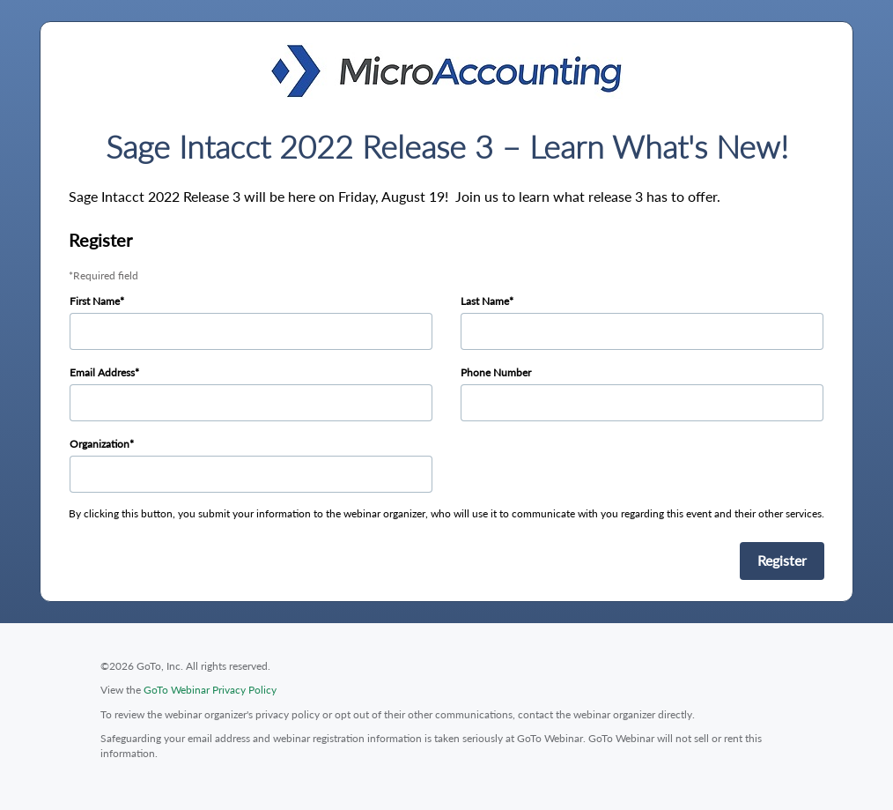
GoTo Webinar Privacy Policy (210, 689)
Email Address (102, 372)
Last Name (485, 301)
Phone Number (496, 372)
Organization (99, 443)
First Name (95, 301)
